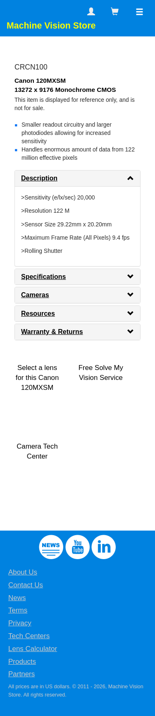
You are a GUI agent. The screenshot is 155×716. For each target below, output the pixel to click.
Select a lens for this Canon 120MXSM (37, 378)
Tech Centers (29, 636)
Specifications (43, 276)
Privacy (19, 623)
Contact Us (25, 585)
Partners (21, 674)
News (17, 598)
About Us (22, 572)
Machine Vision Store (51, 26)
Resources (38, 313)
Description (39, 178)
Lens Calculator (32, 649)
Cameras (35, 294)
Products (22, 662)
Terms (17, 610)
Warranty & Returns (52, 331)
